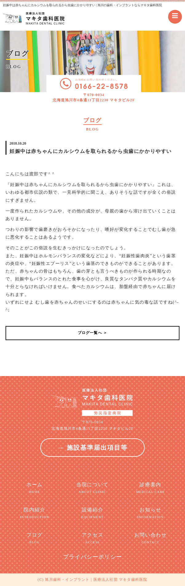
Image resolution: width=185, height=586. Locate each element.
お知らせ (150, 513)
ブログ (35, 538)
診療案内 (150, 488)
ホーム (35, 488)
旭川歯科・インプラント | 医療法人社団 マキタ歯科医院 (96, 579)
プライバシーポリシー (92, 557)
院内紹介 (35, 513)
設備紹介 (93, 513)
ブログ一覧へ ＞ (93, 333)
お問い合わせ (150, 538)
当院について (93, 488)
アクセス (93, 538)
